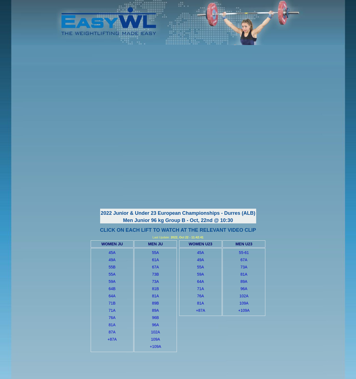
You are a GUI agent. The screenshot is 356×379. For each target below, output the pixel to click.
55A (112, 274)
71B (112, 303)
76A (112, 317)
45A (112, 252)
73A (155, 281)
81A (112, 325)
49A (112, 260)
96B (155, 317)
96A (155, 325)
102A (155, 332)
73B (155, 274)
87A (112, 332)
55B (112, 267)
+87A (112, 339)
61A (155, 260)
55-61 (244, 252)
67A (155, 267)
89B (155, 303)
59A (112, 281)
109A (155, 339)
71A (112, 310)
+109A (155, 346)
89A (155, 310)
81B (155, 288)
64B (112, 288)
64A (112, 296)
